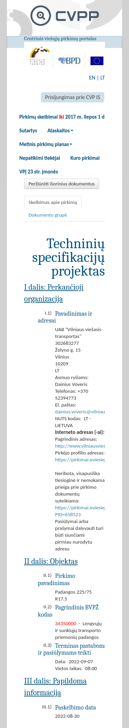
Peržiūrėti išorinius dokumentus (62, 184)
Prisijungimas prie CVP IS (72, 97)
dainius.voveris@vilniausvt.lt (85, 412)
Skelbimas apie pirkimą (53, 202)
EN (92, 77)
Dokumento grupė (48, 215)
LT (102, 77)
